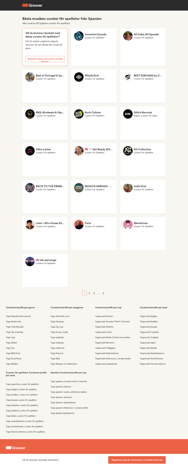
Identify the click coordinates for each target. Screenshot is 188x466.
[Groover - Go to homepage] (28, 448)
